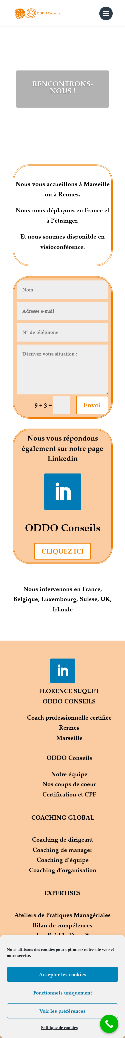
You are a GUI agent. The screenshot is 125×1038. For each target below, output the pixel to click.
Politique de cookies (59, 1027)
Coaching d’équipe (63, 860)
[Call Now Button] (109, 1024)
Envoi (92, 404)
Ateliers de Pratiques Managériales (62, 915)
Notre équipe (69, 774)
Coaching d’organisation (62, 870)
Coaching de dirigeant (62, 839)
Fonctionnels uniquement (62, 992)
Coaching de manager (62, 850)
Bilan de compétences (62, 925)
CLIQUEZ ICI (62, 551)
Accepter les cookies (62, 974)
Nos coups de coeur (69, 784)
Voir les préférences (62, 1010)
